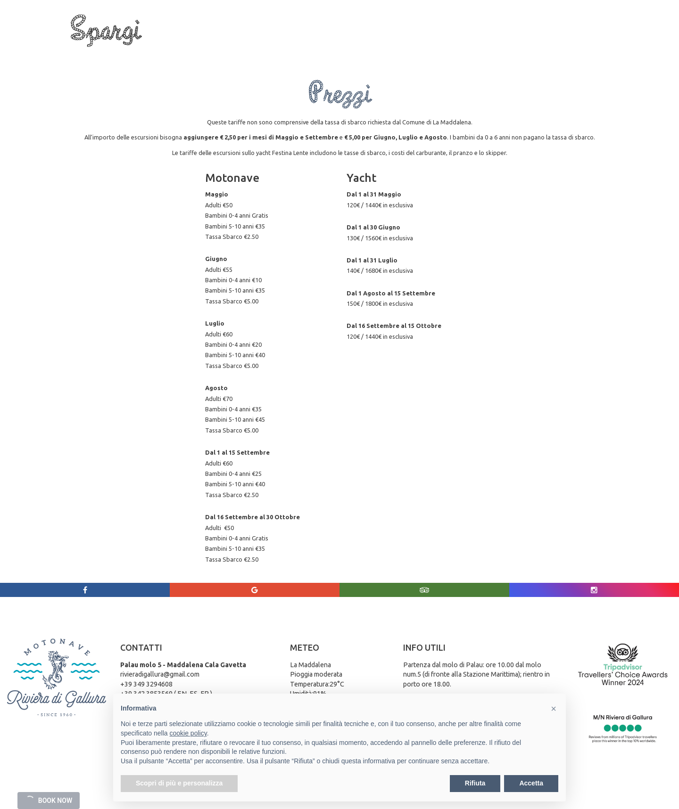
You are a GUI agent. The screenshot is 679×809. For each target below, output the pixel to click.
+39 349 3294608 (146, 684)
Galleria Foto (446, 53)
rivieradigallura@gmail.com (159, 674)
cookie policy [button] (188, 733)
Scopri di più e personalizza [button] (179, 783)
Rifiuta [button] (475, 783)
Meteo (491, 53)
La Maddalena (259, 53)
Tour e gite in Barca (148, 53)
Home (48, 53)
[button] (553, 708)
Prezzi (402, 53)
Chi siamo (88, 53)
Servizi (211, 53)
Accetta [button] (531, 783)
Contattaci (533, 53)
